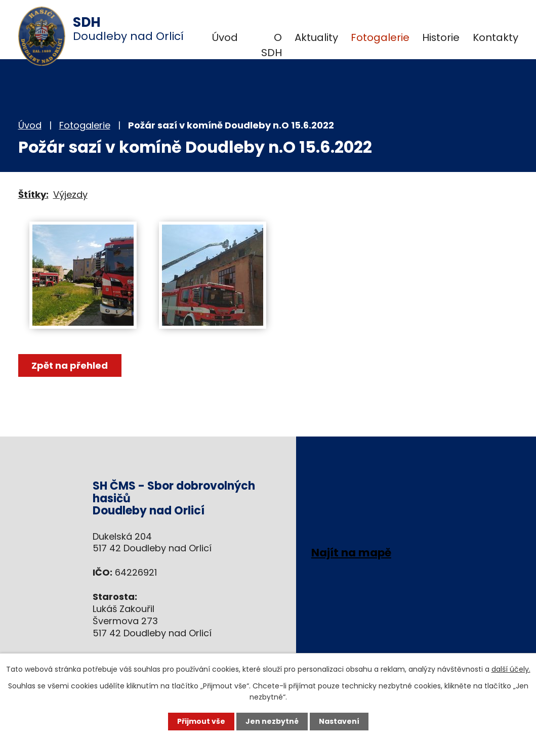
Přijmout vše (201, 721)
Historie (441, 37)
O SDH (271, 45)
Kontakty (495, 37)
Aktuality (316, 37)
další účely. (510, 669)
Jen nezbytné (272, 721)
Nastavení (339, 721)
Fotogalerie (380, 37)
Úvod (225, 37)
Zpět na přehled (70, 365)
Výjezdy (70, 194)
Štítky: (33, 194)
